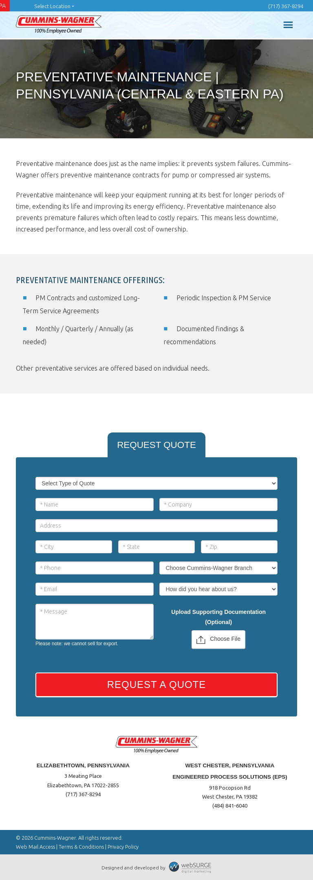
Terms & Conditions (81, 846)
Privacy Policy (123, 846)
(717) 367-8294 (285, 6)
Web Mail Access (35, 846)
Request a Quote (156, 684)
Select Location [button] (52, 6)
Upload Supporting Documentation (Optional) (218, 617)
